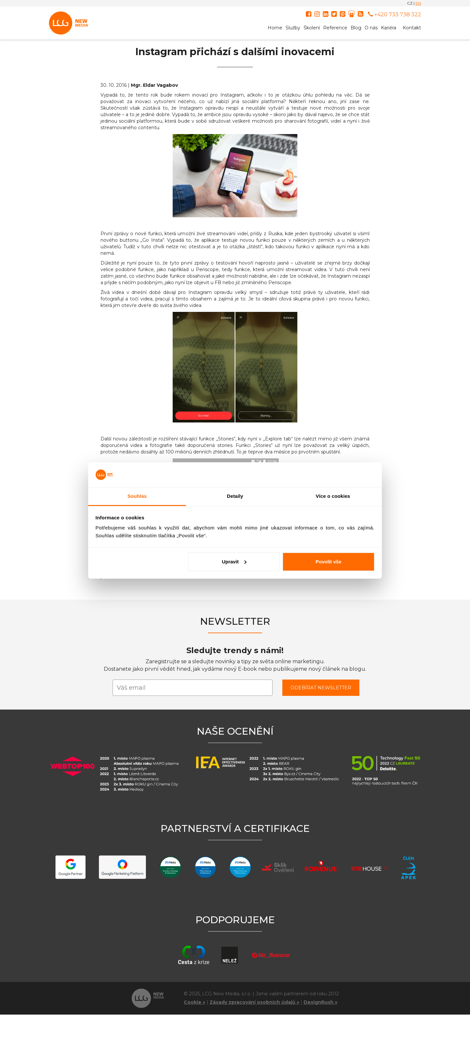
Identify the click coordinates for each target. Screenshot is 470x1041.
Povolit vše (328, 561)
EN (418, 3)
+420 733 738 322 (394, 14)
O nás (371, 28)
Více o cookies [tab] (333, 496)
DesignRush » (320, 1002)
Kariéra (388, 28)
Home (275, 28)
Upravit (234, 561)
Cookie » (194, 1002)
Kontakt (412, 28)
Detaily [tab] (235, 496)
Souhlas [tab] (137, 496)
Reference (335, 28)
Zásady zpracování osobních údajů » (254, 1002)
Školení (312, 28)
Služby (293, 28)
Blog (356, 28)
